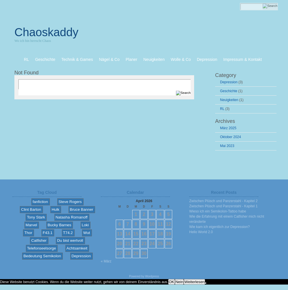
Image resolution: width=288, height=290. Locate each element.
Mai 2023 (227, 146)
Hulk (55, 209)
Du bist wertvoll (70, 240)
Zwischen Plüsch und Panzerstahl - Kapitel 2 (223, 201)
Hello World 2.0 (201, 232)
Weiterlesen (194, 282)
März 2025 (228, 128)
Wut (86, 233)
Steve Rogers (70, 202)
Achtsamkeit (77, 248)
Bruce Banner (81, 209)
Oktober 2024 (230, 137)
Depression (229, 82)
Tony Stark (36, 217)
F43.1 (47, 233)
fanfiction (40, 202)
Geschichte (228, 91)
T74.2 (68, 233)
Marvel (31, 225)
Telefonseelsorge (41, 248)
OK (171, 282)
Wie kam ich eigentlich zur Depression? (219, 227)
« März (106, 261)
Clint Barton (31, 209)
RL (222, 109)
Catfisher (38, 240)
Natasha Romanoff (72, 217)
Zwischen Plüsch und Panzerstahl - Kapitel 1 (223, 206)
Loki (85, 225)
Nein (179, 282)
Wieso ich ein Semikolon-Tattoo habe (217, 211)
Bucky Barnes (59, 225)
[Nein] (205, 283)
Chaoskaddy (46, 32)
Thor (28, 233)
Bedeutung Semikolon (42, 256)
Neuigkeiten (229, 100)
